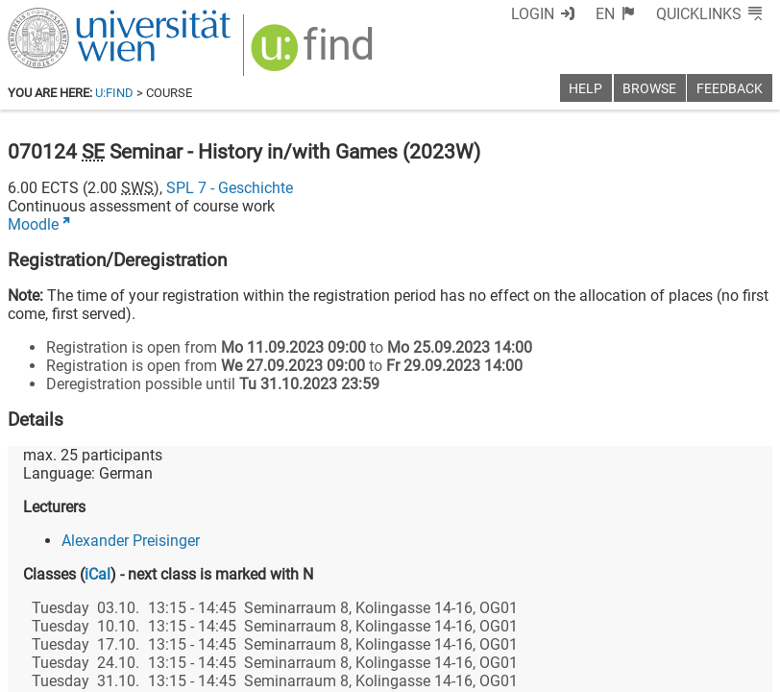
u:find (114, 93)
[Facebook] (556, 611)
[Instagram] (741, 611)
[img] (315, 54)
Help (585, 89)
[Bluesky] (618, 611)
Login (532, 14)
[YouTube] (679, 611)
